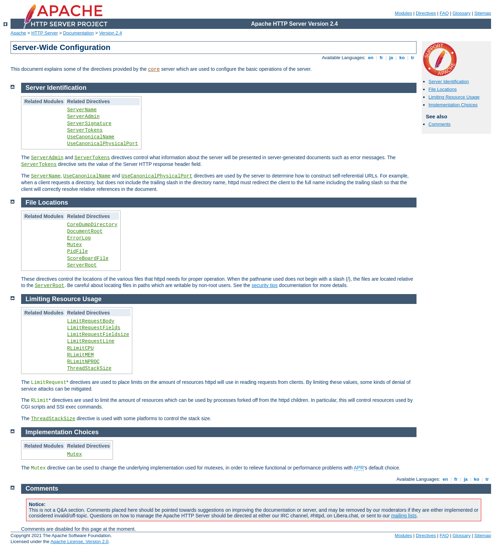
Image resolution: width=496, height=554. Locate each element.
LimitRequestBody (90, 321)
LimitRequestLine (90, 341)
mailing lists (403, 515)
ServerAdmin (83, 116)
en (371, 57)
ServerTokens (85, 130)
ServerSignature (89, 123)
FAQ (444, 13)
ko (402, 57)
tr (413, 57)
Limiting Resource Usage (453, 97)
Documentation (78, 33)
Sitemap (482, 13)
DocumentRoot (85, 231)
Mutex (74, 245)
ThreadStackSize (89, 368)
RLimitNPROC (83, 362)
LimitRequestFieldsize (98, 334)
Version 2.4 (110, 33)
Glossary (461, 13)
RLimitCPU (80, 348)
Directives (426, 13)
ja (391, 57)
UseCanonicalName (90, 137)
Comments (439, 124)
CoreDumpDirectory (92, 225)
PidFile (77, 251)
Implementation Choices (452, 104)
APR (359, 468)
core (154, 69)
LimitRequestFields (93, 328)
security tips (265, 285)
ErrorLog (79, 238)
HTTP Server (44, 33)
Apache (18, 33)
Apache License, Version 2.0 (79, 541)
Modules (403, 13)
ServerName (82, 110)
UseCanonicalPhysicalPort (102, 144)
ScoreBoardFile (88, 258)
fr (381, 57)
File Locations (442, 89)
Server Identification (448, 81)
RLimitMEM (80, 355)
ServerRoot (82, 265)
